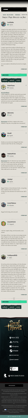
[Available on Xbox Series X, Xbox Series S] (14, 337)
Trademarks (22, 411)
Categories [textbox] (6, 9)
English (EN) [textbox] (12, 385)
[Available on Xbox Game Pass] (14, 355)
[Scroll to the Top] (8, 416)
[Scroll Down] (17, 416)
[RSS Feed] (2, 14)
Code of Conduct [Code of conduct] (14, 411)
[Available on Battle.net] (14, 359)
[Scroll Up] (10, 416)
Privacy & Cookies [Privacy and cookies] (6, 411)
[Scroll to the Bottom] (20, 416)
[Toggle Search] (25, 9)
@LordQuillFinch (5, 92)
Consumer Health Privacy (14, 412)
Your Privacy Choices (11, 409)
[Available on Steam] (14, 351)
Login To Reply (5, 75)
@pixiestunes (4, 121)
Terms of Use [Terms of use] (19, 409)
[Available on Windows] (14, 346)
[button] (12, 9)
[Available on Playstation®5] (14, 342)
